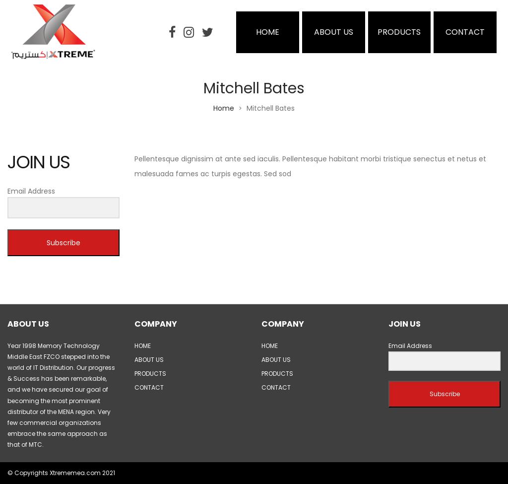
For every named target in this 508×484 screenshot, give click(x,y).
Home (223, 108)
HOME (267, 32)
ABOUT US (333, 32)
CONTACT (465, 32)
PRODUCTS (399, 32)
